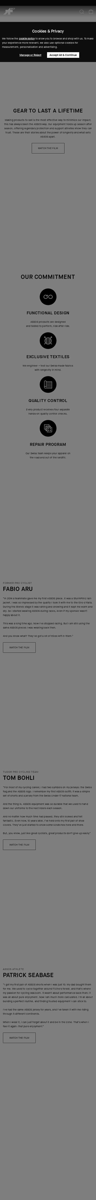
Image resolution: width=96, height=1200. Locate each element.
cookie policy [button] (27, 38)
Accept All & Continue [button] (63, 55)
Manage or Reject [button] (30, 55)
